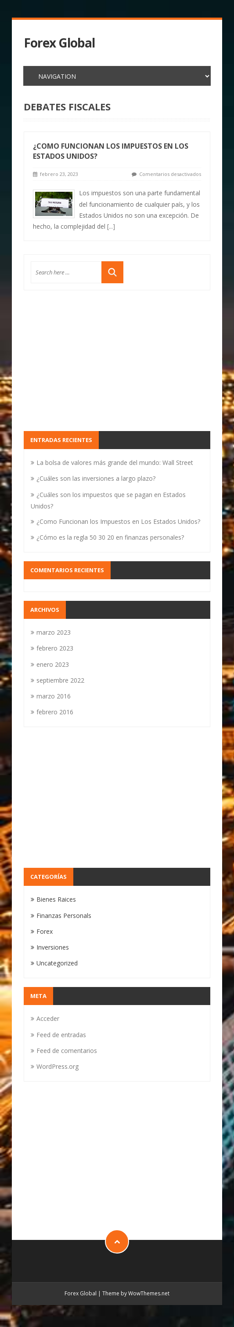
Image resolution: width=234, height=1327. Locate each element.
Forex (44, 931)
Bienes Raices (56, 899)
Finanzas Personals (63, 915)
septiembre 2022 (60, 680)
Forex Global (59, 42)
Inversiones (52, 947)
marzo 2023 (53, 632)
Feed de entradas (61, 1035)
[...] (111, 226)
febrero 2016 (54, 712)
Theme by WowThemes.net (135, 1293)
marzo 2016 (53, 696)
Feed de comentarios (66, 1050)
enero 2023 (52, 664)
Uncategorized (57, 963)
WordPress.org (57, 1066)
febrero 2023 (54, 648)
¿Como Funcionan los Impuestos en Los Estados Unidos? (118, 521)
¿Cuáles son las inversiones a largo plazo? (95, 478)
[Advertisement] (117, 360)
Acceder (47, 1018)
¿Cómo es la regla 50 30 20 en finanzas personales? (110, 537)
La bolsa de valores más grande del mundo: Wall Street (114, 462)
